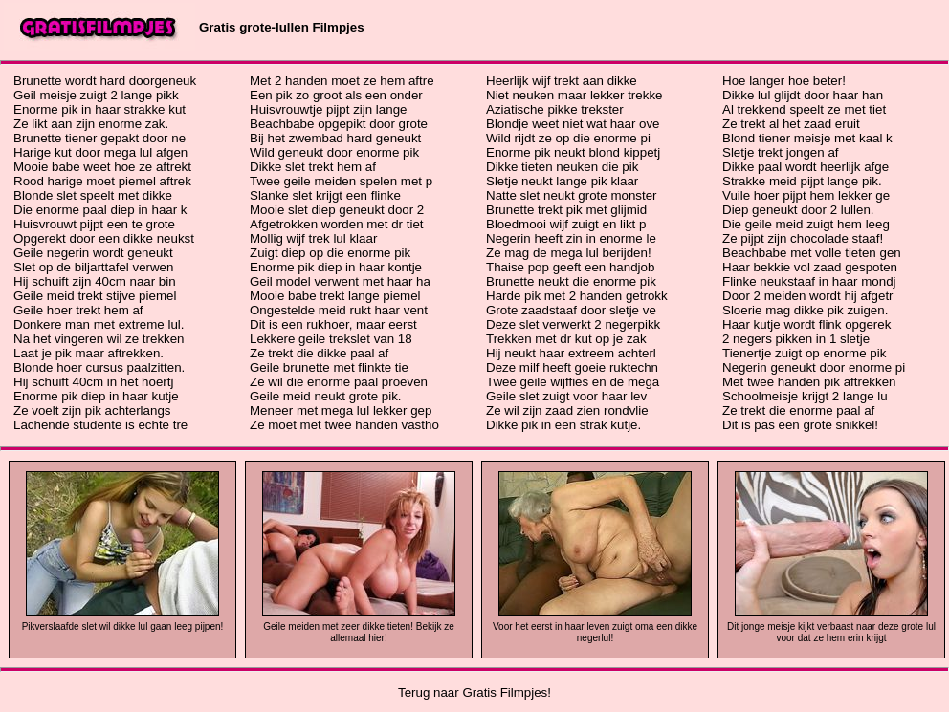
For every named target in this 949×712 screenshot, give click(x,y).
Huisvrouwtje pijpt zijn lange (328, 109)
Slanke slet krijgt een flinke (325, 195)
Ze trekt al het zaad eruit (791, 124)
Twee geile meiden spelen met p (341, 181)
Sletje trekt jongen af (780, 152)
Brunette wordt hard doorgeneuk (104, 81)
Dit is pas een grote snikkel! (800, 425)
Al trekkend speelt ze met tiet (804, 109)
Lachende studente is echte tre (100, 425)
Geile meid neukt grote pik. (326, 396)
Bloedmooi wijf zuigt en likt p (566, 224)
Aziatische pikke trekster (555, 109)
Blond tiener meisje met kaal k (807, 138)
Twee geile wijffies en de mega (572, 382)
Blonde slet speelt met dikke (92, 195)
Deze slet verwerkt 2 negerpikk (573, 324)
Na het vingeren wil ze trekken (99, 339)
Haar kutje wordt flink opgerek (806, 324)
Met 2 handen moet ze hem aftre (342, 81)
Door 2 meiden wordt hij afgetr (808, 296)
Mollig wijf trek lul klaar (313, 238)
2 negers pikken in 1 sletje (796, 339)
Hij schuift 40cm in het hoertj (93, 382)
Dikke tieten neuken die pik (562, 167)
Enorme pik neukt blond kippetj (573, 152)
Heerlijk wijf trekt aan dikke (561, 81)
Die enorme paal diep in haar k (100, 210)
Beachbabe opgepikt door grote (339, 124)
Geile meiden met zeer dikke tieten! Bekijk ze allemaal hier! (358, 632)
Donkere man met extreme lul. (99, 324)
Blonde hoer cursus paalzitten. (99, 367)
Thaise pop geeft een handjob (570, 267)
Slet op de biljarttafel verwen (93, 267)
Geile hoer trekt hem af (78, 310)
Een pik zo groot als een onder (336, 95)
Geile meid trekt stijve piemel (94, 296)
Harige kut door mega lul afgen (100, 152)
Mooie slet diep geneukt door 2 (337, 210)
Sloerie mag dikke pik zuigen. (805, 310)
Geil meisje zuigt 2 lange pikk (96, 95)
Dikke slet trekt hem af (313, 167)
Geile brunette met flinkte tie (329, 367)
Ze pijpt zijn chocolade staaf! (802, 238)
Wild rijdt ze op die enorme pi (568, 138)
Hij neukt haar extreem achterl (571, 353)
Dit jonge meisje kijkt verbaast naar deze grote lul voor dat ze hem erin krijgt (831, 632)
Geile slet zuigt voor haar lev (566, 396)
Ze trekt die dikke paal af (319, 353)
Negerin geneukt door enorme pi (813, 367)
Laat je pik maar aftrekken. (88, 353)
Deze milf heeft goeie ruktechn (572, 367)
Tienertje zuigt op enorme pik (804, 353)
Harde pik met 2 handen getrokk (577, 296)
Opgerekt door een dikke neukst (103, 238)
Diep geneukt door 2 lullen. (798, 210)
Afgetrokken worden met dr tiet (337, 224)
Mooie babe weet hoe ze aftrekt (102, 167)
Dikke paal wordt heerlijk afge (805, 167)
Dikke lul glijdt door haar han (802, 95)
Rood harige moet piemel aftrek (102, 181)
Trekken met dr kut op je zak (566, 339)
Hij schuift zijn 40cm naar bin (94, 281)
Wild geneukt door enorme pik (334, 152)
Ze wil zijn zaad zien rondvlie (567, 410)
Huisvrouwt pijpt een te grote (94, 224)
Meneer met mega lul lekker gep (340, 410)
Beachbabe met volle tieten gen (811, 253)
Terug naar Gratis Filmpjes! (474, 692)
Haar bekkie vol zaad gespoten (809, 267)
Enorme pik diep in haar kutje (96, 396)
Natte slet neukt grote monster (571, 195)
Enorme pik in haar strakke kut (99, 109)
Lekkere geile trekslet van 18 (331, 339)
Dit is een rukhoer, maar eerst (333, 324)
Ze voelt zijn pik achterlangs (91, 410)
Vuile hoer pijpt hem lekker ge (806, 195)
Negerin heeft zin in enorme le (571, 238)
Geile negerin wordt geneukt (93, 253)
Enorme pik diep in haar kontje (336, 267)
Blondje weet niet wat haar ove (573, 124)
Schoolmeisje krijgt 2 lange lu (805, 396)
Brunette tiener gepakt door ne (99, 138)
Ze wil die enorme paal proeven (339, 382)
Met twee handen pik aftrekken (809, 382)
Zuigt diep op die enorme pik (330, 253)
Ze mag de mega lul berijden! (568, 253)
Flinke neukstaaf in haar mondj (809, 281)
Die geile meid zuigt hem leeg (806, 224)
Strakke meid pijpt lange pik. (802, 181)
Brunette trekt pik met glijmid (566, 210)
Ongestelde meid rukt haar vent (339, 310)
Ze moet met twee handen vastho (344, 425)
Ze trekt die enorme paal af (798, 410)
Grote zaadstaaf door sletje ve (571, 310)
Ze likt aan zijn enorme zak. (90, 124)
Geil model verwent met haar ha (340, 281)
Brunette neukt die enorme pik (571, 281)
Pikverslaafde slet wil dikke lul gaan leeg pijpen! (123, 626)
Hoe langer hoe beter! (784, 81)
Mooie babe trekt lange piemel (335, 296)
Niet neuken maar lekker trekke (574, 95)
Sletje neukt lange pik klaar (562, 181)
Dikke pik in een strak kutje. (563, 425)
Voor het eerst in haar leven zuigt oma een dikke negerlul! (595, 632)
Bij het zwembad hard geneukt (335, 138)
